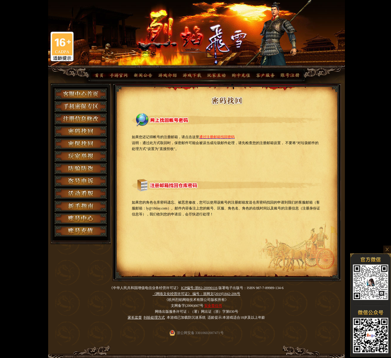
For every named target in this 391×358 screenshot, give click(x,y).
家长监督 (135, 317)
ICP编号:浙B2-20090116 (199, 288)
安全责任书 (213, 306)
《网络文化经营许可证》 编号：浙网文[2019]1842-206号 (196, 294)
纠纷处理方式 (154, 317)
